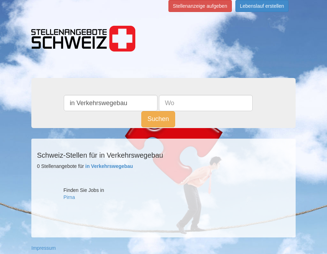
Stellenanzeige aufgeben (200, 6)
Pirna (69, 197)
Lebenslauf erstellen (262, 6)
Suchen (258, 102)
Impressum (43, 248)
